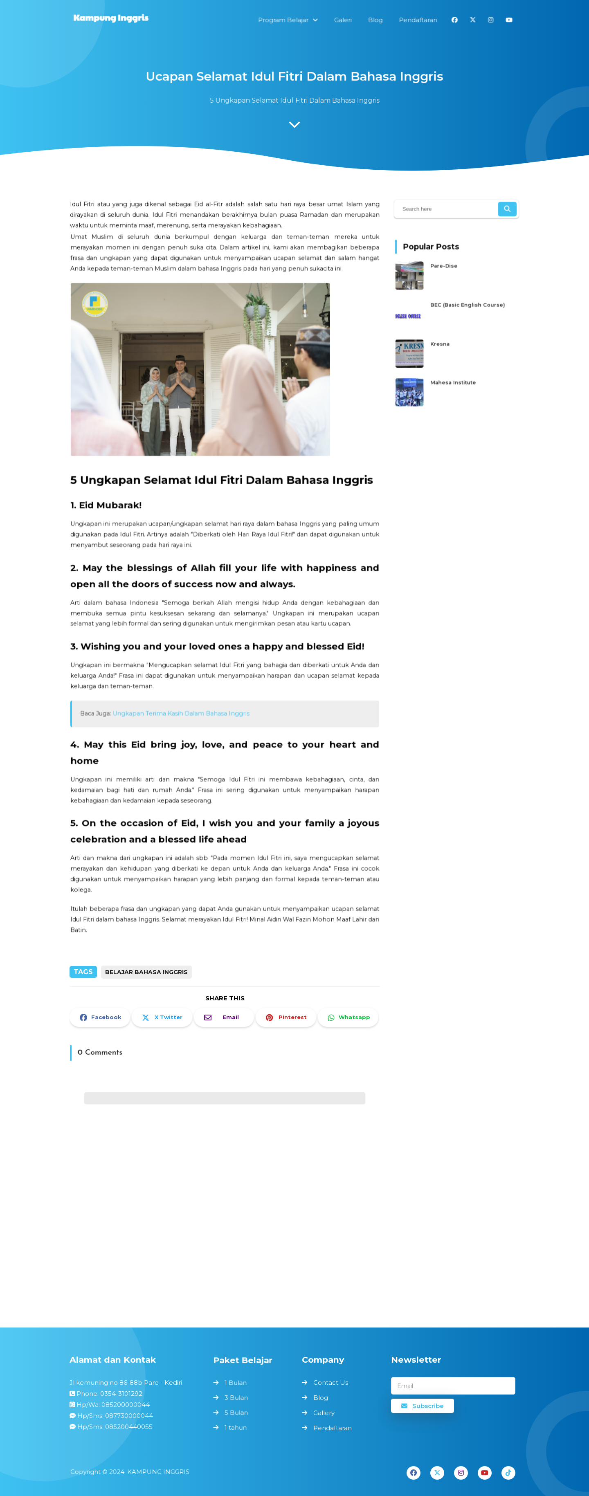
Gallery (324, 1413)
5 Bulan (237, 1411)
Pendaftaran (332, 1428)
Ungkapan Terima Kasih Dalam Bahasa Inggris (184, 702)
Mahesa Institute (455, 373)
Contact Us (330, 1382)
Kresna (444, 340)
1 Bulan (237, 1383)
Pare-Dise (447, 273)
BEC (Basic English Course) (466, 306)
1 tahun (237, 1425)
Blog (320, 1398)
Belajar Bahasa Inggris (146, 972)
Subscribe (422, 1406)
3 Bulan (237, 1397)
